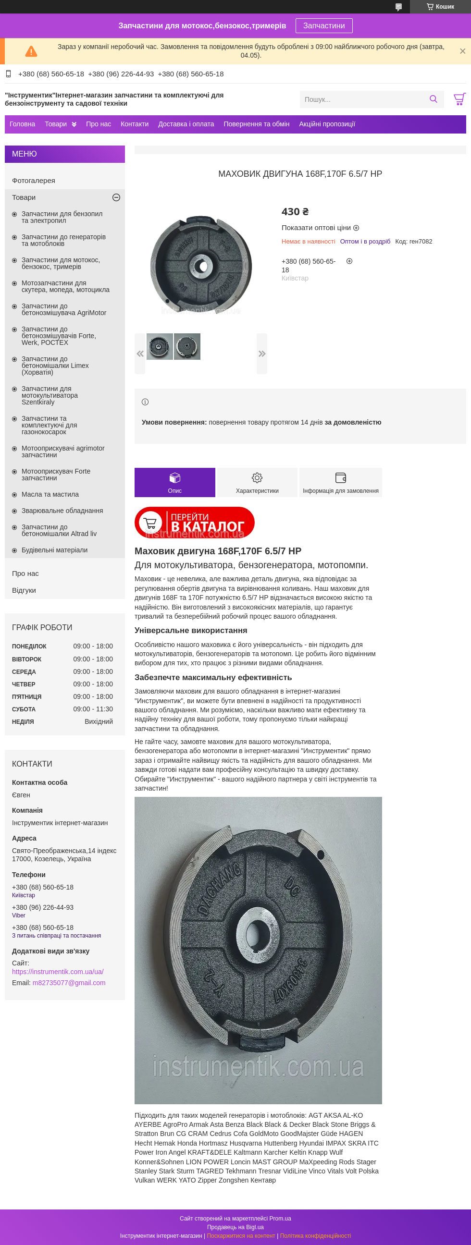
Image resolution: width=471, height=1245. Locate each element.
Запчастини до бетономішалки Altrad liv (59, 530)
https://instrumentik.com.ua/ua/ (58, 972)
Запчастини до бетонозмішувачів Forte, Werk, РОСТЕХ (59, 335)
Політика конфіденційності (315, 1236)
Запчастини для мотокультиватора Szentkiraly (50, 395)
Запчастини (324, 26)
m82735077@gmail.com (69, 983)
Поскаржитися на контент (241, 1236)
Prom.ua (280, 1218)
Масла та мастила (50, 494)
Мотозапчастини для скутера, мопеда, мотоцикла (66, 286)
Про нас (98, 124)
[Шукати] (433, 99)
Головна (22, 124)
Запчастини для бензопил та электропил (62, 217)
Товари (56, 124)
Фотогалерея (33, 180)
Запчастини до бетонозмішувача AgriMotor (64, 309)
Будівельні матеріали (54, 550)
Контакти (135, 124)
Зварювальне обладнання (62, 510)
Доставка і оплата (186, 124)
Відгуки (24, 590)
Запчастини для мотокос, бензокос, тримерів (61, 263)
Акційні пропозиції (327, 124)
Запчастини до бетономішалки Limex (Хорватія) (55, 365)
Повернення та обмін (256, 124)
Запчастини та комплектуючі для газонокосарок (49, 425)
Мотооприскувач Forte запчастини (56, 474)
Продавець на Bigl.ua (235, 1227)
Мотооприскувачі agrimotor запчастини (63, 451)
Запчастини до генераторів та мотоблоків (64, 240)
